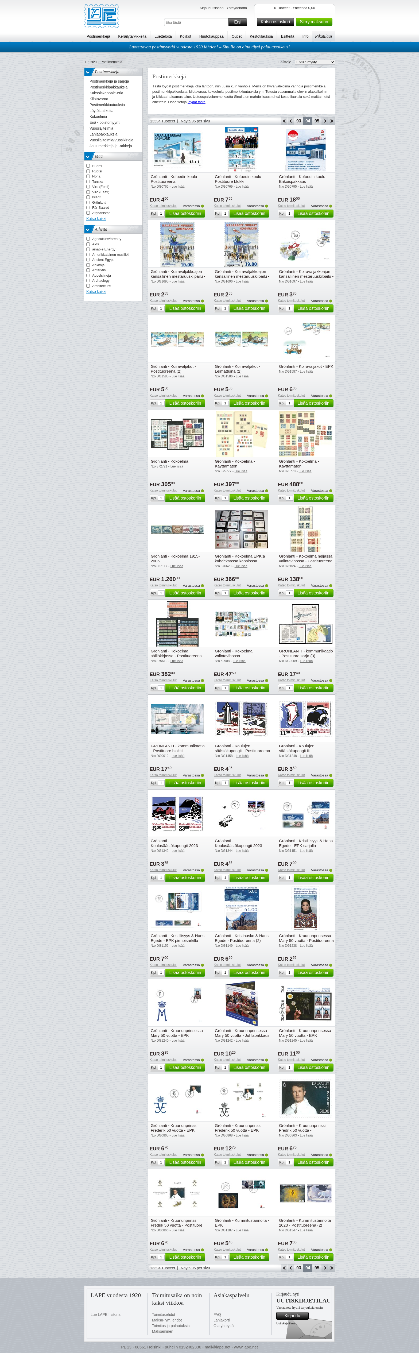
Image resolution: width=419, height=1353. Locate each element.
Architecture (101, 286)
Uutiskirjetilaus (285, 1323)
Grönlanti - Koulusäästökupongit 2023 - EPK (240, 845)
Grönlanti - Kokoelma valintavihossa (234, 653)
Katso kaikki (96, 219)
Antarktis (99, 270)
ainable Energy (103, 249)
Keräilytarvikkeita (132, 36)
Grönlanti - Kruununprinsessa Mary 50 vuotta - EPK (177, 1033)
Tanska (97, 182)
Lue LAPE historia (106, 1314)
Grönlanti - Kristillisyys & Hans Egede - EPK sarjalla (306, 843)
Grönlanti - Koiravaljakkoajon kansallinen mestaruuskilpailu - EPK (306, 276)
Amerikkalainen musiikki (110, 255)
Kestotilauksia (261, 36)
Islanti (96, 197)
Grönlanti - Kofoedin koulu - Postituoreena (175, 179)
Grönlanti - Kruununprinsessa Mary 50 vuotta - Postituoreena (306, 938)
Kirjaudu (296, 1316)
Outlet (237, 36)
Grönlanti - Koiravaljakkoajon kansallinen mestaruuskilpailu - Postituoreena (178, 276)
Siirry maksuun (315, 22)
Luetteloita (163, 36)
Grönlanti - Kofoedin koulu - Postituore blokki (239, 179)
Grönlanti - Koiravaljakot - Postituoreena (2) (173, 368)
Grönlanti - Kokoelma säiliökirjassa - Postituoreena (176, 653)
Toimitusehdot (163, 1314)
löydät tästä (196, 102)
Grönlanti (99, 202)
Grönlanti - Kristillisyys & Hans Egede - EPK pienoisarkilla (177, 938)
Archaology (101, 281)
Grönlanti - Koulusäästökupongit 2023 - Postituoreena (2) (175, 845)
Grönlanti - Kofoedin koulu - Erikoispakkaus (303, 179)
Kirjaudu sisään (211, 8)
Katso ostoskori (277, 22)
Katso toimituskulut (163, 206)
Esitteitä (287, 36)
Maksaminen (162, 1331)
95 (317, 121)
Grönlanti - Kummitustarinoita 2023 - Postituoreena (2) (305, 1222)
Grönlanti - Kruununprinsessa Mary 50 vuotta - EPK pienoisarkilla (305, 1035)
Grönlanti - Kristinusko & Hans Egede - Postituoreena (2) (242, 938)
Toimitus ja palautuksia (171, 1326)
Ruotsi (97, 171)
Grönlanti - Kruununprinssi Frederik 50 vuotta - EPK (174, 1127)
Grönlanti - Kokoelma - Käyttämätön (235, 463)
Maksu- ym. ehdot (167, 1320)
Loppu (331, 121)
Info (305, 36)
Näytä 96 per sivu (195, 121)
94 (307, 121)
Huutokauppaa (211, 36)
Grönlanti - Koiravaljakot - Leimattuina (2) (237, 368)
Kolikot (185, 36)
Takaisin (291, 121)
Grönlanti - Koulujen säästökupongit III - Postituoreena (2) (297, 751)
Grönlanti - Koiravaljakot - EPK (306, 366)
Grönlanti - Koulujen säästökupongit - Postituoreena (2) (242, 751)
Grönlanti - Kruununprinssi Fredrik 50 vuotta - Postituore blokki (176, 1225)
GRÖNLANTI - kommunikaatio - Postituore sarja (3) (306, 653)
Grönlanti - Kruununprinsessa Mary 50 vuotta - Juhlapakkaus (242, 1033)
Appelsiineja (101, 275)
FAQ (217, 1314)
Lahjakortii (222, 1320)
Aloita (284, 121)
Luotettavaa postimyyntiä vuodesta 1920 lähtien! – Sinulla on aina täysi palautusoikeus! (209, 46)
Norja (96, 176)
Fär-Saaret (100, 208)
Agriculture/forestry (106, 239)
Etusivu (91, 62)
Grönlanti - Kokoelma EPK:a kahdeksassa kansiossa (240, 558)
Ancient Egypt (103, 260)
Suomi (97, 166)
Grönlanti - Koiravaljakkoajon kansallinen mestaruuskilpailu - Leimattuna (242, 276)
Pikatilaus (323, 36)
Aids (95, 244)
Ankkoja (98, 265)
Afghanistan (101, 213)
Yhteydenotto (236, 8)
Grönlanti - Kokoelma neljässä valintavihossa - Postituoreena (305, 558)
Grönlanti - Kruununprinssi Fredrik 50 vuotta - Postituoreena (302, 1130)
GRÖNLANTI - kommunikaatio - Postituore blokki (178, 748)
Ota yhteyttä (224, 1326)
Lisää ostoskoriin (186, 214)
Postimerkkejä (98, 36)
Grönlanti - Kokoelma (169, 461)
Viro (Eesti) (100, 187)
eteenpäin (324, 121)
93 (298, 121)
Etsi (239, 22)
